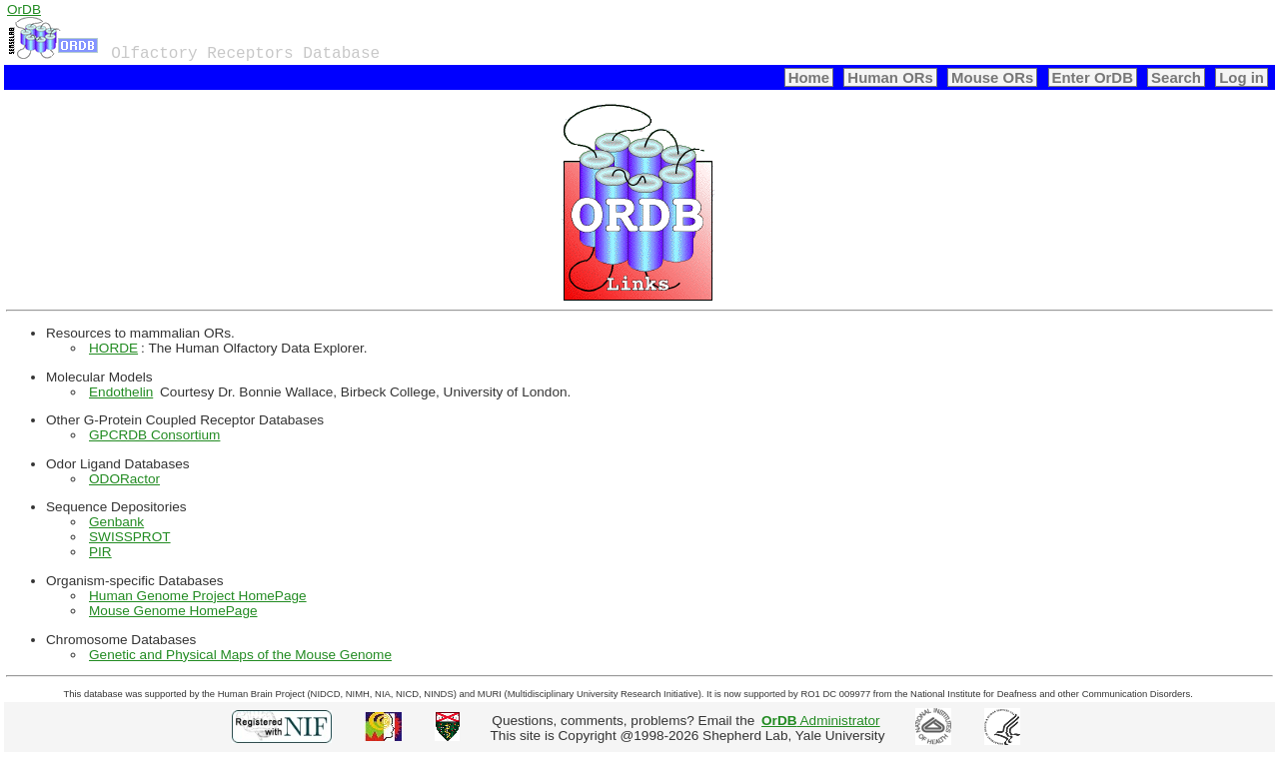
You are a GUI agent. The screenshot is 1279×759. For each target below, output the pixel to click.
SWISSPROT (130, 536)
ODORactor (124, 478)
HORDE (113, 348)
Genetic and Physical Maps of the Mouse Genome (240, 654)
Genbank (116, 521)
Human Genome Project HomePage (198, 595)
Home (809, 77)
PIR (100, 551)
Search (1176, 77)
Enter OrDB (1092, 77)
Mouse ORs (992, 77)
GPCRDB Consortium (154, 434)
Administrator (820, 720)
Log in (1241, 77)
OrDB (24, 9)
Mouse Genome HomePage (173, 610)
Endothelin (121, 391)
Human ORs (890, 77)
